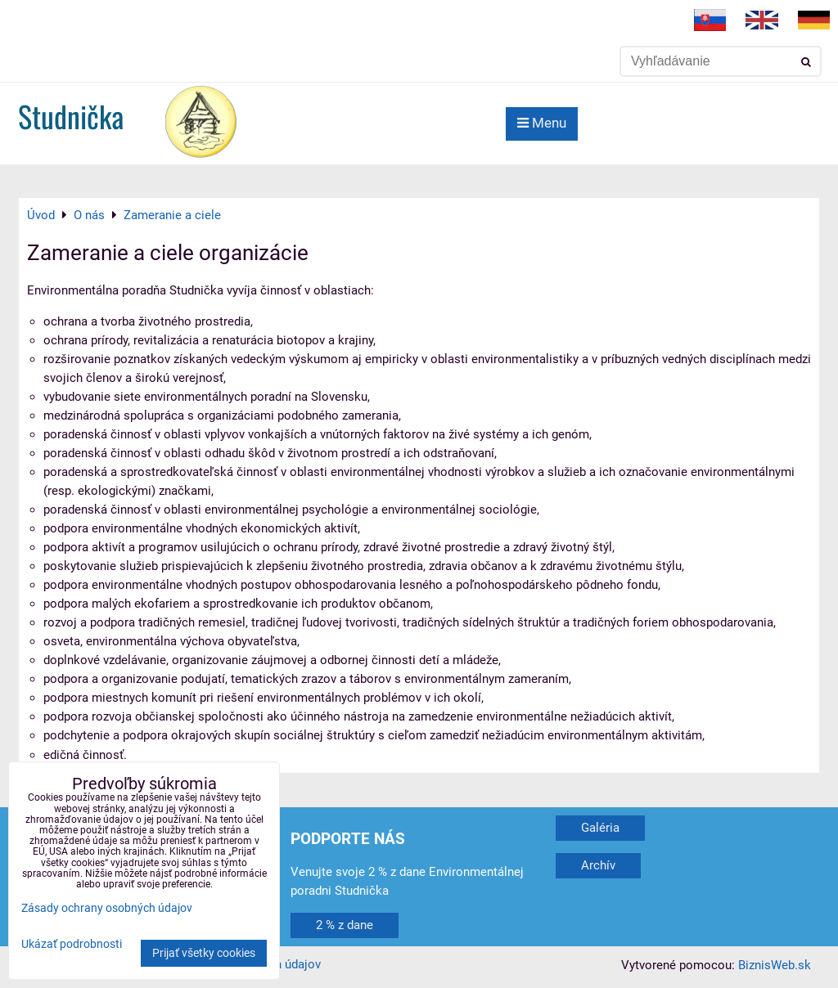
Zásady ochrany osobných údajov (106, 908)
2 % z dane (344, 925)
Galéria (600, 827)
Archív (598, 865)
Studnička (71, 115)
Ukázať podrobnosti (71, 944)
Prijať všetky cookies (203, 953)
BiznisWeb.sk (774, 965)
